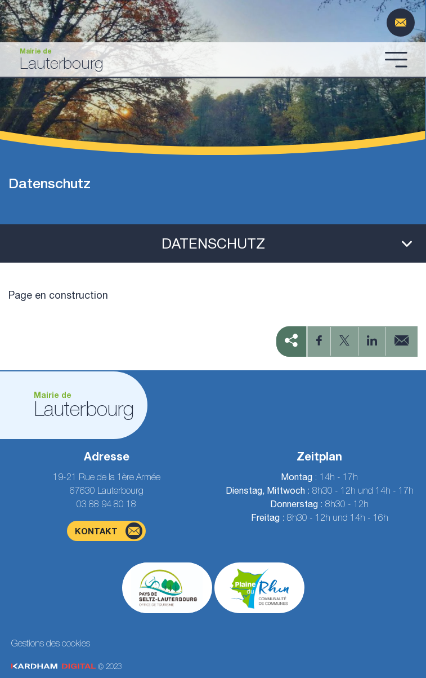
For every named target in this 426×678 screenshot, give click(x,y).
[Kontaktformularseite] (401, 22)
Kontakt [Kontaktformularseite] (108, 530)
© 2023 (66, 666)
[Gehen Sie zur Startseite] (194, 59)
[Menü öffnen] (396, 59)
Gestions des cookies (50, 643)
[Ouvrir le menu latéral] (213, 243)
